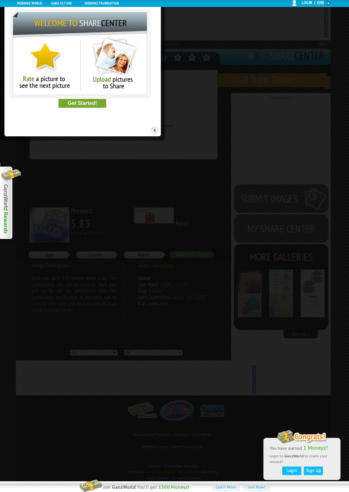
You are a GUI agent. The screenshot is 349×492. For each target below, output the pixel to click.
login (307, 2)
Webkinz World (29, 3)
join (320, 2)
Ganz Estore (61, 3)
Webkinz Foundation (102, 3)
